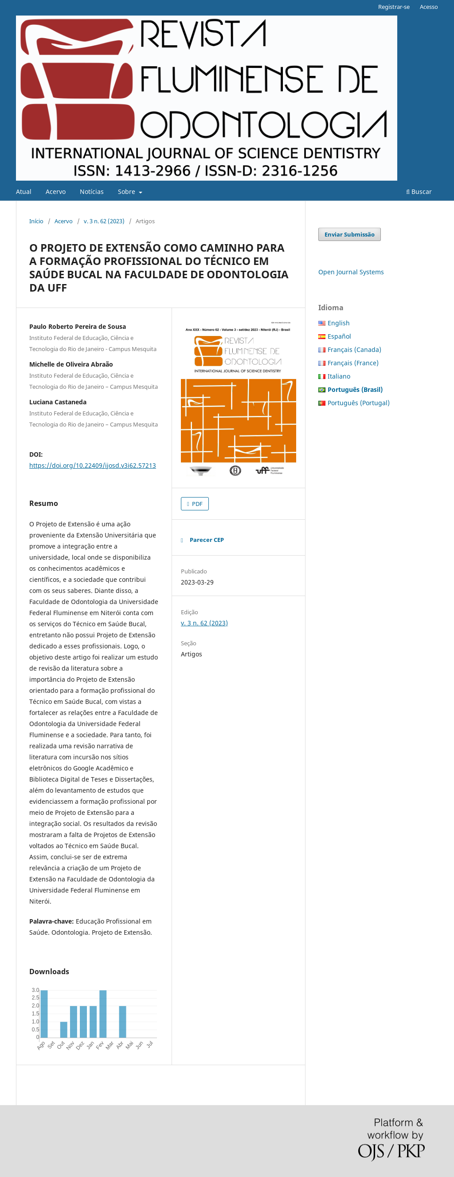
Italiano (339, 376)
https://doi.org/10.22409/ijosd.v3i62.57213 (92, 465)
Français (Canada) (354, 349)
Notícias (92, 191)
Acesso (429, 7)
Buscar (419, 191)
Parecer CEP (207, 540)
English (339, 323)
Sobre (127, 191)
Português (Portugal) (359, 403)
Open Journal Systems (351, 272)
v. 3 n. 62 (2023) (104, 221)
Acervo (56, 191)
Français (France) (353, 363)
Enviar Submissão (350, 234)
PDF (197, 504)
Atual (23, 191)
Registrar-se (394, 7)
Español (339, 336)
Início (36, 221)
